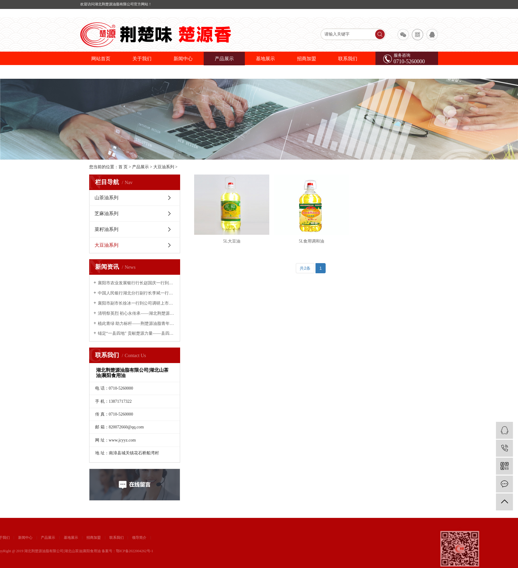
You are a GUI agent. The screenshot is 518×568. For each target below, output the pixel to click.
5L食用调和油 (311, 241)
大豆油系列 (163, 167)
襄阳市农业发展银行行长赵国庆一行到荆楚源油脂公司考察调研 (137, 283)
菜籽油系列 (106, 229)
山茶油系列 (106, 197)
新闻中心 (183, 58)
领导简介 (27, 537)
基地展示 (265, 58)
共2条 (305, 268)
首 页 (123, 167)
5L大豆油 (231, 241)
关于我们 (141, 58)
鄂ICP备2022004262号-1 (22, 551)
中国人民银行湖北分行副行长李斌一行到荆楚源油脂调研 (137, 293)
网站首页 (100, 58)
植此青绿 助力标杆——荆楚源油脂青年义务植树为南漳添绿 (137, 323)
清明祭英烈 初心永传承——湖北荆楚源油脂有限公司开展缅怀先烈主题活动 (137, 313)
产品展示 (224, 58)
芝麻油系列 (106, 213)
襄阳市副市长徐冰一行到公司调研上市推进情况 (137, 303)
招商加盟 (306, 58)
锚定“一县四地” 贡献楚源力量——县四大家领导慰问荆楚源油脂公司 (137, 333)
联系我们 (347, 58)
